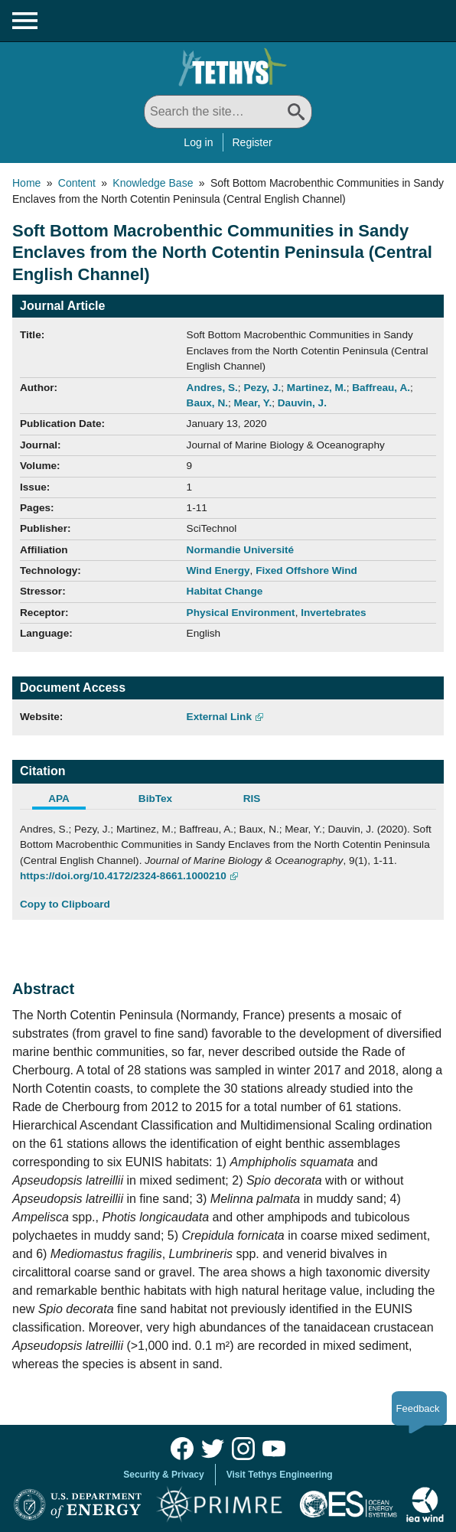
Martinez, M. (317, 387)
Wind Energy (218, 570)
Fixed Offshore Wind (306, 570)
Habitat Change (225, 591)
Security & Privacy (163, 1474)
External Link (219, 716)
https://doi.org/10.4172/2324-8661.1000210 (123, 876)
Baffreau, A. (381, 387)
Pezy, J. (262, 387)
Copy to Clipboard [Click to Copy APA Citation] (65, 904)
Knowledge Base (152, 183)
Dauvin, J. (302, 403)
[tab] (68, 800)
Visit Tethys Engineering (279, 1474)
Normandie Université (241, 550)
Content (77, 183)
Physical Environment (241, 612)
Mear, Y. (253, 403)
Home (26, 183)
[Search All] (228, 112)
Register (252, 142)
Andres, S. (212, 387)
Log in (198, 142)
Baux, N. (207, 403)
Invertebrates (333, 612)
